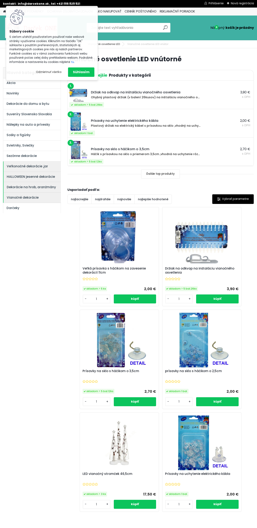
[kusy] (82, 304)
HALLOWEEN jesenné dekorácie (31, 177)
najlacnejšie (79, 199)
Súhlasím (81, 72)
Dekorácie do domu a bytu (28, 104)
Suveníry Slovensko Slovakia (29, 114)
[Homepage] (4, 12)
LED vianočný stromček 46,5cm (159, 376)
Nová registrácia (242, 3)
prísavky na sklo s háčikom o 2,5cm (95, 378)
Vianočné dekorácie (23, 197)
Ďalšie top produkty (160, 174)
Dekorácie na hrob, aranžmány (31, 187)
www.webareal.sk (145, 524)
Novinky (13, 93)
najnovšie (124, 199)
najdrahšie (103, 199)
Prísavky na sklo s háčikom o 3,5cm (219, 270)
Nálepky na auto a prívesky (28, 124)
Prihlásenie (216, 3)
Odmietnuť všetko (48, 72)
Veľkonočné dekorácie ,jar (27, 166)
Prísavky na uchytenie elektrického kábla (213, 378)
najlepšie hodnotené (153, 199)
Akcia (11, 83)
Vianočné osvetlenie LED (104, 44)
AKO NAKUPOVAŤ (108, 11)
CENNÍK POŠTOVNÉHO (140, 11)
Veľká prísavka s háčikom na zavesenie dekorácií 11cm (95, 272)
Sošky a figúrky (19, 135)
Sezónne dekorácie (22, 156)
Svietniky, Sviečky (20, 145)
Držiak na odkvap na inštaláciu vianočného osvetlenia (159, 270)
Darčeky (13, 208)
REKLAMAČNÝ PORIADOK (177, 11)
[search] (165, 29)
